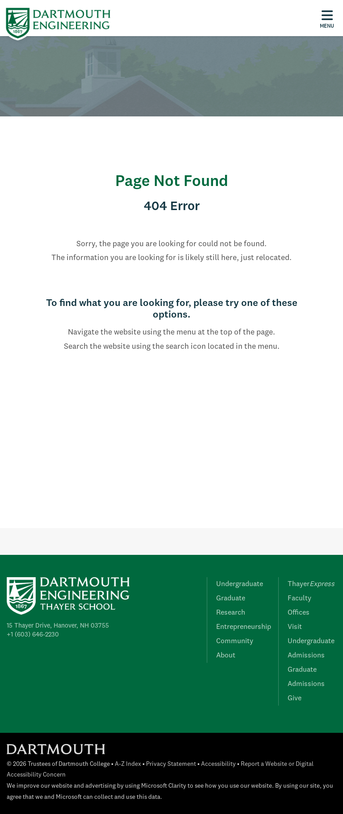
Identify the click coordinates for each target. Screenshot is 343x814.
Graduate (230, 598)
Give (294, 698)
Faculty (299, 598)
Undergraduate (239, 584)
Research (230, 612)
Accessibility (218, 764)
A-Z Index (128, 764)
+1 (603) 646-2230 (33, 635)
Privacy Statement (171, 764)
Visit (295, 627)
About (225, 655)
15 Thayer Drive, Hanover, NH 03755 (58, 626)
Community (234, 641)
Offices (299, 612)
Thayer (311, 584)
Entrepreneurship (243, 627)
